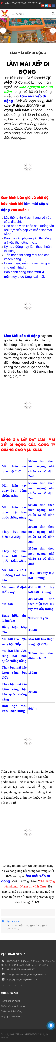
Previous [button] (3, 31)
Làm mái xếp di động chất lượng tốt (27, 925)
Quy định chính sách (11, 1016)
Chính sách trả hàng (11, 1011)
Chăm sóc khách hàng (13, 1005)
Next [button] (53, 31)
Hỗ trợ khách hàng (10, 1000)
